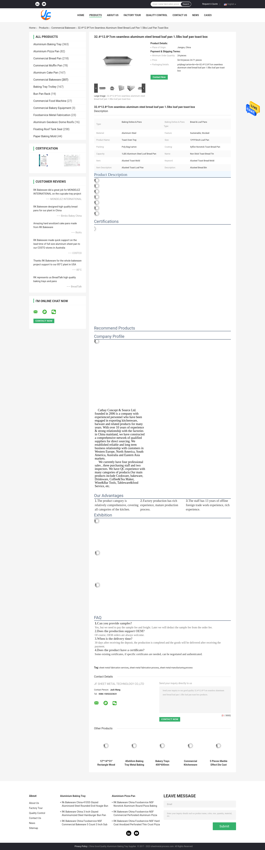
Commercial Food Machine (49, 101)
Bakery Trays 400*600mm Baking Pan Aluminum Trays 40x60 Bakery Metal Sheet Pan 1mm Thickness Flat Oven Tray (162, 763)
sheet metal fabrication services (114, 668)
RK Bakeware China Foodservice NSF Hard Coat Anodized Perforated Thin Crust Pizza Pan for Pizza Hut (137, 823)
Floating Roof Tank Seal (47, 129)
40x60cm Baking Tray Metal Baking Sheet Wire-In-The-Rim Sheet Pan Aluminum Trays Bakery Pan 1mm (134, 763)
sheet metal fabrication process (144, 668)
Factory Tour (132, 15)
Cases (208, 15)
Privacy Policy (81, 846)
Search (186, 4)
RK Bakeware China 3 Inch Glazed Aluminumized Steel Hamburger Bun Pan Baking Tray (84, 814)
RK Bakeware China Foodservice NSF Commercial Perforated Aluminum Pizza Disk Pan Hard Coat (135, 814)
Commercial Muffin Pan (47, 65)
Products (95, 15)
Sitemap (33, 828)
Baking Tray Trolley (44, 86)
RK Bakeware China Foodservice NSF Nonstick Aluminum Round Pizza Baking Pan (135, 804)
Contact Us (180, 15)
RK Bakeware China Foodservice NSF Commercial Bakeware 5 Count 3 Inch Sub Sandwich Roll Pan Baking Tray (84, 823)
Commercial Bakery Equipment (52, 108)
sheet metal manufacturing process (176, 668)
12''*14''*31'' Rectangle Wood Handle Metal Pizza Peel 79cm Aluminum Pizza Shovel (106, 763)
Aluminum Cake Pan (45, 72)
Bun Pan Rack (41, 93)
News (195, 15)
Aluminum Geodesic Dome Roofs (53, 122)
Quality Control (156, 15)
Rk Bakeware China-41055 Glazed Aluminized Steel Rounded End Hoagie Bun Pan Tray (85, 804)
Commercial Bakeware (63, 27)
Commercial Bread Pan (47, 58)
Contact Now (159, 77)
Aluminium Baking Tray (47, 44)
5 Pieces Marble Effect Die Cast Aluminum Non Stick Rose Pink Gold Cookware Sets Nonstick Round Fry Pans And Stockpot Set (218, 763)
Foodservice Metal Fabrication (52, 115)
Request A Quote (210, 4)
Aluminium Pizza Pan (46, 51)
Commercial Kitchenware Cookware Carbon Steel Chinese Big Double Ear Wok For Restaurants (190, 763)
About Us (112, 15)
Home (80, 15)
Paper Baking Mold (45, 136)
